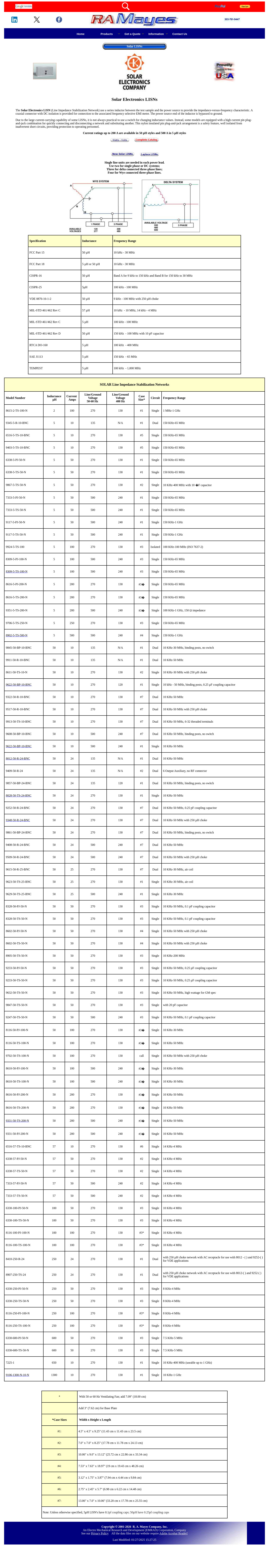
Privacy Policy (100, 1533)
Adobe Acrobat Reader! (173, 1533)
